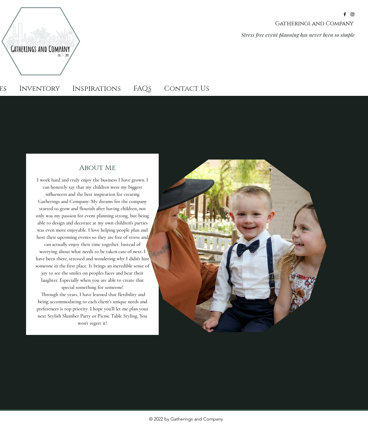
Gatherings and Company (315, 23)
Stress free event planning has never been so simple (298, 34)
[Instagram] (352, 14)
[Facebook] (344, 14)
